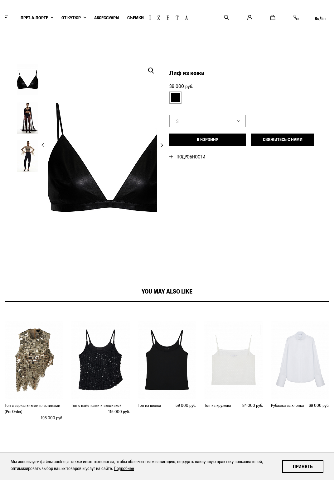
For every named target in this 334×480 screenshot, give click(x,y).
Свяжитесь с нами (283, 139)
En (323, 18)
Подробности (191, 157)
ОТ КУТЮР (71, 18)
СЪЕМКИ (135, 18)
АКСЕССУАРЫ (106, 18)
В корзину (207, 139)
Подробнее (124, 468)
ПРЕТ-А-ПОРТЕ (34, 18)
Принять (303, 466)
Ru (317, 18)
